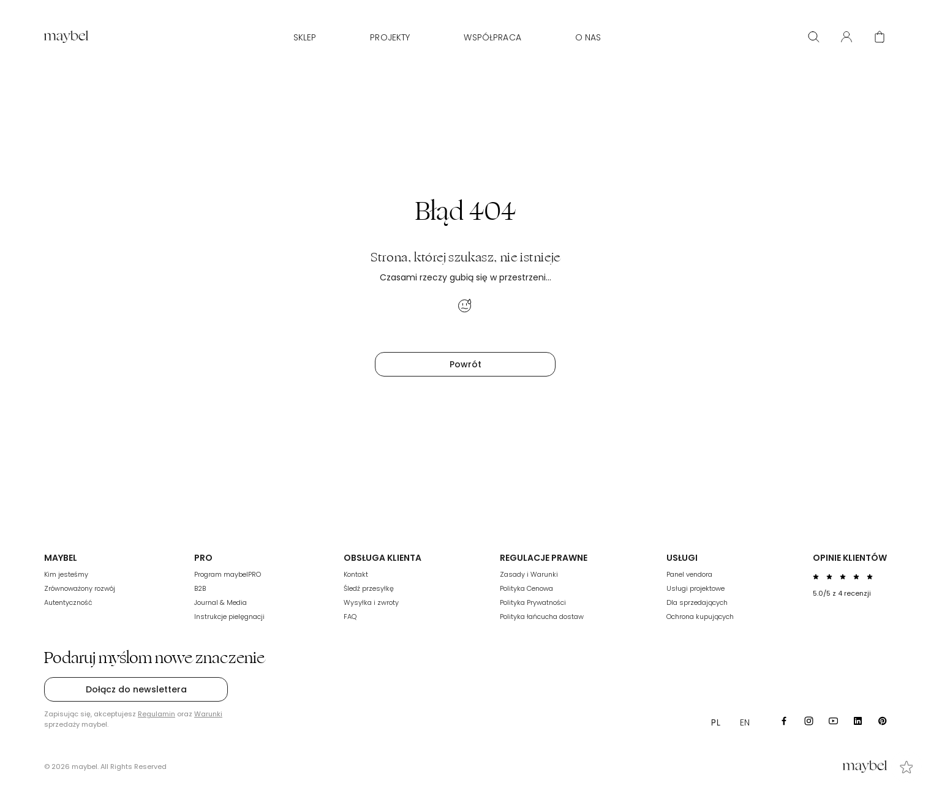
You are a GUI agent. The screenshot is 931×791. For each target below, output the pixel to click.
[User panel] (846, 36)
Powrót (465, 364)
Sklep (305, 37)
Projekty (390, 37)
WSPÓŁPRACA (492, 37)
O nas (588, 37)
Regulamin (156, 714)
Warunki (208, 714)
